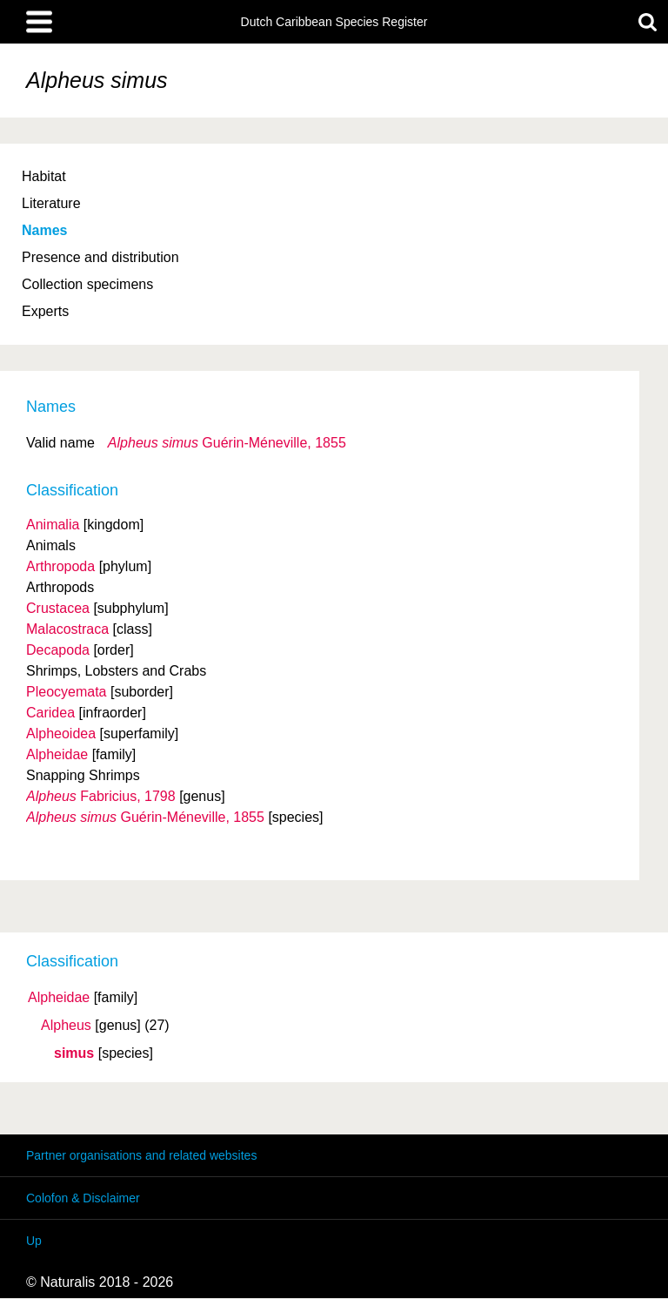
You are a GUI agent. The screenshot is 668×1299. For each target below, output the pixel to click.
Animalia (52, 524)
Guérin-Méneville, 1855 (227, 442)
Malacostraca (67, 629)
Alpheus (66, 1026)
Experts (45, 311)
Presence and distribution (100, 257)
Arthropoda (60, 566)
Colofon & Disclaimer (83, 1198)
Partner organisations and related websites (141, 1155)
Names (44, 230)
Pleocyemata (66, 691)
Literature (51, 203)
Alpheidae (59, 998)
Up (34, 1241)
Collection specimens (87, 284)
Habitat (44, 176)
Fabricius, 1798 (101, 796)
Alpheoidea (61, 733)
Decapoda (58, 650)
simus (74, 1053)
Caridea (50, 712)
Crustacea (58, 608)
